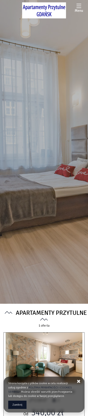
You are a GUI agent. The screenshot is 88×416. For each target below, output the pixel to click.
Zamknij (17, 405)
